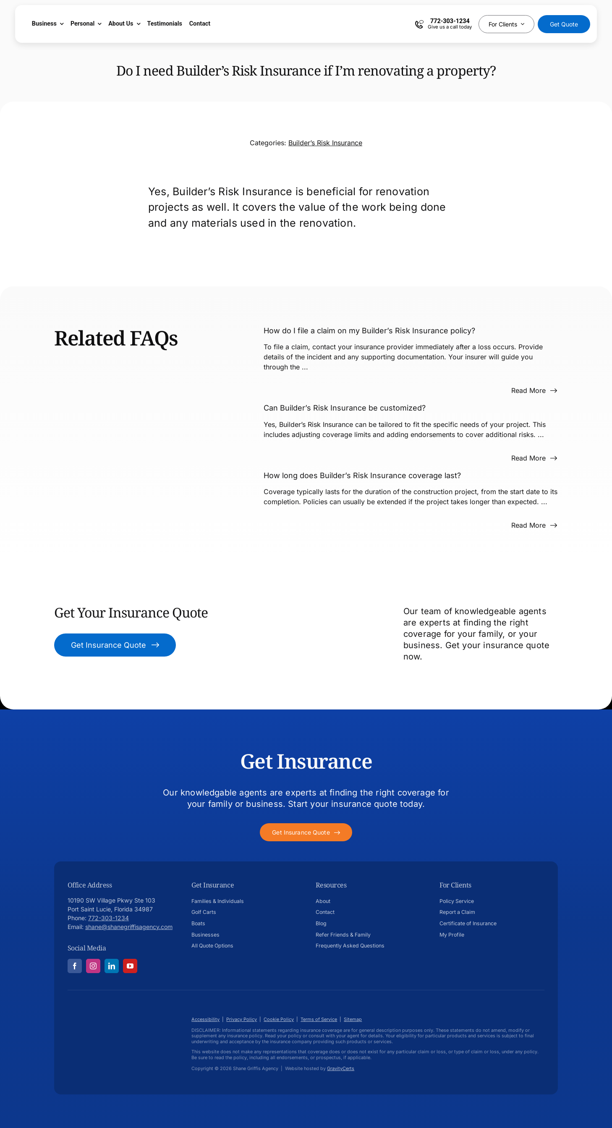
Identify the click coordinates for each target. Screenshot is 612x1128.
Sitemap (353, 1019)
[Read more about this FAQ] (534, 390)
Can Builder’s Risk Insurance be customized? (345, 407)
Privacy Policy (241, 1019)
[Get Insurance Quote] (115, 645)
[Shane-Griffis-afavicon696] (101, 1010)
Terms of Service (319, 1019)
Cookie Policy (279, 1019)
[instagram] (93, 966)
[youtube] (130, 966)
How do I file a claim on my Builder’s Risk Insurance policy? (369, 330)
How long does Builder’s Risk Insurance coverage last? (362, 475)
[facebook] (75, 966)
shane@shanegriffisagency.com (129, 926)
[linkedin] (112, 966)
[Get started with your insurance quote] (306, 832)
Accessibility (205, 1019)
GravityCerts (340, 1068)
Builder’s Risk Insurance (325, 143)
